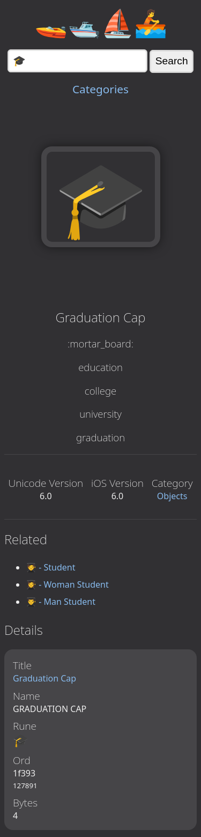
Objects (172, 496)
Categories (100, 89)
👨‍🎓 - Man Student (60, 602)
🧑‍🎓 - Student (50, 567)
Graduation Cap (44, 678)
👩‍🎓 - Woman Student (67, 584)
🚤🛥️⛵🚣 (100, 22)
